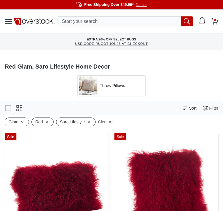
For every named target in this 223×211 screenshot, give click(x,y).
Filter (210, 108)
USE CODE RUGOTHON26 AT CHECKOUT (111, 43)
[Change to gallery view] (8, 108)
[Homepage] (34, 21)
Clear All (105, 122)
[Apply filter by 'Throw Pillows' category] (111, 85)
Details (141, 5)
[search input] (125, 21)
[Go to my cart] (215, 21)
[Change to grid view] (19, 108)
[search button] (187, 21)
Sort (190, 108)
